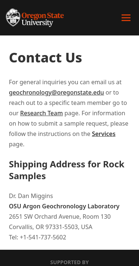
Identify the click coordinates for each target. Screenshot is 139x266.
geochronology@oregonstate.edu (56, 92)
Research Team (41, 113)
